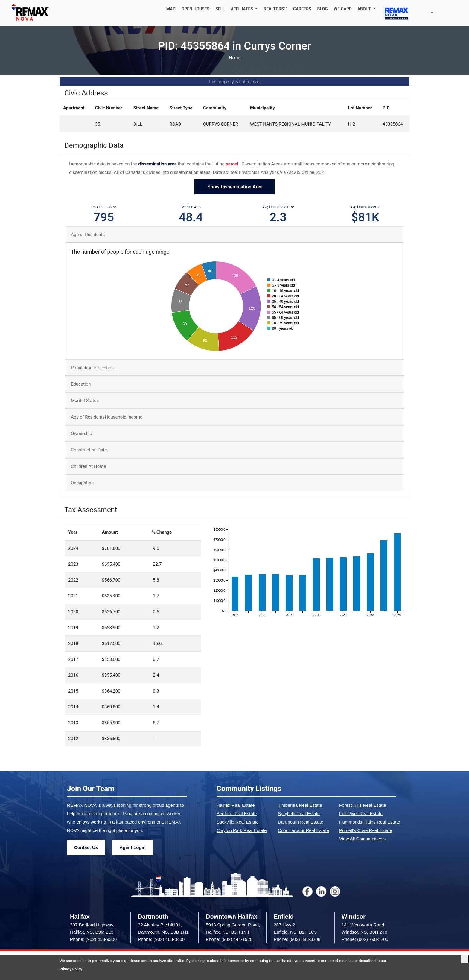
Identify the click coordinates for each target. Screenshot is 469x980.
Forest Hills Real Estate (362, 805)
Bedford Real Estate (237, 813)
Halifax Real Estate (236, 805)
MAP (171, 9)
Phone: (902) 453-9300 (93, 939)
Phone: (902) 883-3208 (297, 939)
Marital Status (85, 400)
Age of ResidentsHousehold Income (106, 417)
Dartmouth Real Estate (300, 821)
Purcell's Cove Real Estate (365, 830)
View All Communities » (362, 838)
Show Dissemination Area (234, 187)
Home (234, 58)
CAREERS (302, 9)
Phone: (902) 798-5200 (365, 939)
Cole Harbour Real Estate (303, 830)
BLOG (322, 9)
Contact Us (86, 847)
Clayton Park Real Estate (242, 830)
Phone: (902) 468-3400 (161, 939)
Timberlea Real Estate (300, 805)
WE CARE (342, 9)
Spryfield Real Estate (299, 813)
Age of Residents (88, 234)
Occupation (82, 483)
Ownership (81, 433)
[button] (244, 9)
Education (81, 384)
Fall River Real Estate (361, 813)
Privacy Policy (72, 969)
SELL (220, 9)
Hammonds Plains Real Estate (369, 821)
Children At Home (88, 466)
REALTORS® (275, 9)
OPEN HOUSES (196, 9)
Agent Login (132, 847)
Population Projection (92, 367)
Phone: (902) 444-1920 (229, 939)
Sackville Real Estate (238, 821)
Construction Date (89, 450)
